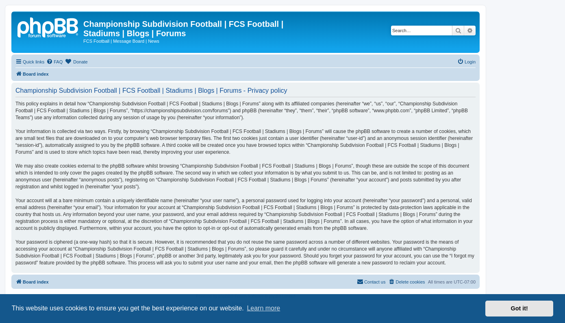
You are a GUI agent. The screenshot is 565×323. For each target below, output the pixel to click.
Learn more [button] (263, 308)
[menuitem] (54, 62)
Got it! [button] (519, 308)
